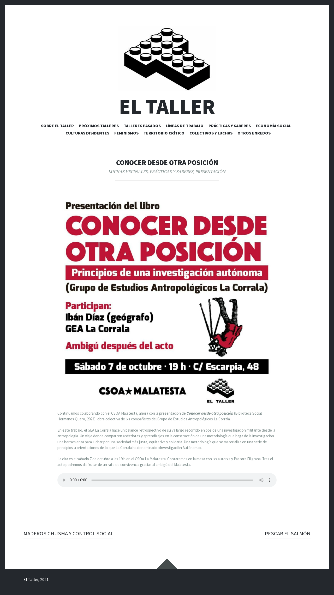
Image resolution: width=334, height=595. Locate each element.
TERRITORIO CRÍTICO (164, 133)
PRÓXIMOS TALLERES (99, 125)
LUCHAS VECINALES (128, 171)
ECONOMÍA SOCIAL (273, 125)
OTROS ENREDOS (254, 133)
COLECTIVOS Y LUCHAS (210, 133)
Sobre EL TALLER (57, 125)
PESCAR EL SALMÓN (287, 533)
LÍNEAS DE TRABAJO (185, 125)
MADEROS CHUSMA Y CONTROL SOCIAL (69, 533)
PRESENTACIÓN (210, 171)
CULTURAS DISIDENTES (87, 133)
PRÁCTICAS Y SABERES (229, 125)
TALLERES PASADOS (142, 125)
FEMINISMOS (126, 133)
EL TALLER (167, 106)
